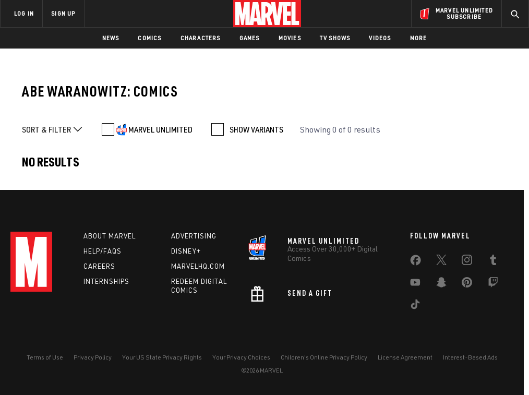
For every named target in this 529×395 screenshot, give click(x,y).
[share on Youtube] (415, 284)
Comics (149, 38)
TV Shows (335, 38)
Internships (106, 281)
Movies (290, 38)
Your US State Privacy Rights (162, 357)
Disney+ (186, 251)
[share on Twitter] (441, 262)
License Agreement (405, 357)
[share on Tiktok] (415, 306)
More (418, 38)
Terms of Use (45, 357)
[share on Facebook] (415, 262)
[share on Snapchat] (441, 284)
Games (249, 38)
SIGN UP (63, 13)
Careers (99, 266)
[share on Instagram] (467, 262)
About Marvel (109, 236)
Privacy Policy (93, 357)
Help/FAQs (102, 251)
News (110, 38)
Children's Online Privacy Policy (324, 357)
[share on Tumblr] (493, 262)
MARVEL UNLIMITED (160, 129)
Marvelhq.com (198, 266)
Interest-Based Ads (470, 357)
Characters (201, 38)
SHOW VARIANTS (256, 129)
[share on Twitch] (493, 284)
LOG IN (24, 13)
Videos (380, 38)
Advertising (194, 236)
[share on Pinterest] (467, 284)
